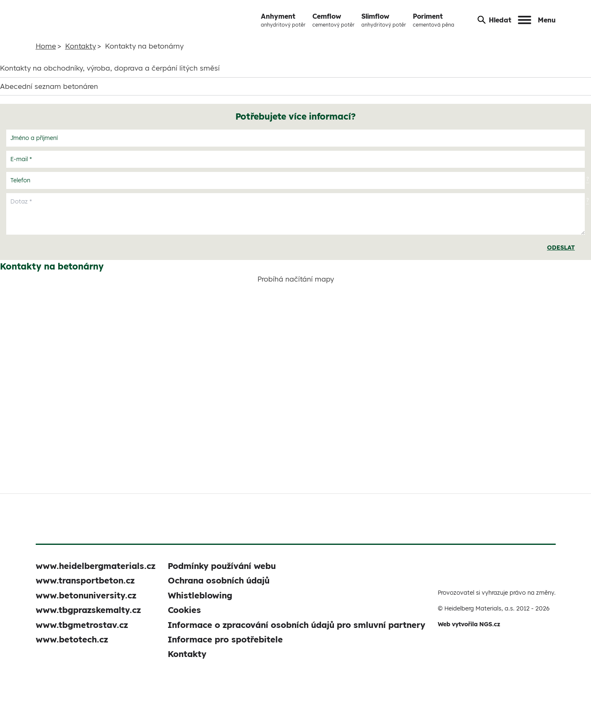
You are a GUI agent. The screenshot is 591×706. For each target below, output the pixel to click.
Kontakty (80, 46)
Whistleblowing (200, 595)
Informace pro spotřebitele (225, 639)
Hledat (494, 20)
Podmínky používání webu (222, 566)
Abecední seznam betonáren (49, 86)
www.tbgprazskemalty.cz (88, 610)
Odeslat (561, 247)
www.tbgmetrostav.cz (82, 625)
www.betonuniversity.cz (86, 595)
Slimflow (383, 20)
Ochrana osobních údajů (219, 580)
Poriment (433, 20)
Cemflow (333, 20)
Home (46, 46)
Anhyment (283, 20)
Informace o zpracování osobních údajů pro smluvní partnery (296, 625)
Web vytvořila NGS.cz (469, 624)
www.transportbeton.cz (85, 580)
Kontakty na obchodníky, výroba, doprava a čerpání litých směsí (110, 68)
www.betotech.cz (72, 639)
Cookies (184, 610)
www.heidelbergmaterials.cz (95, 566)
